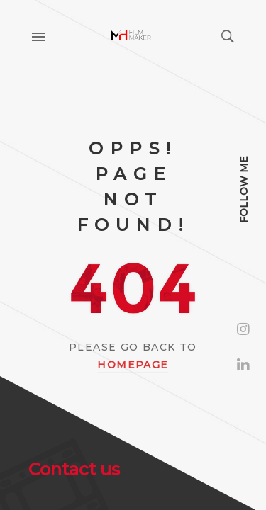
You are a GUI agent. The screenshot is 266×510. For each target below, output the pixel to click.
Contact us (74, 469)
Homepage (132, 364)
